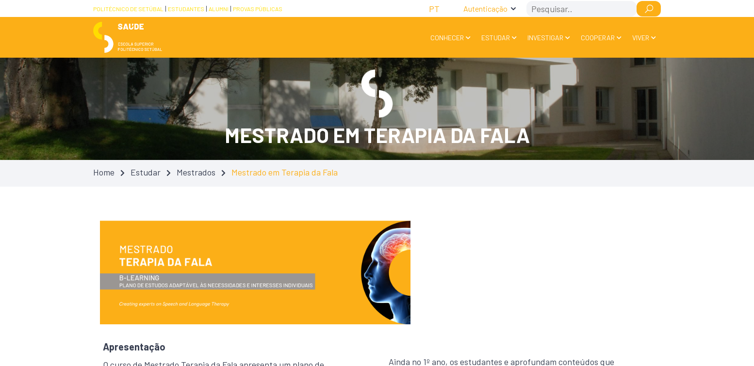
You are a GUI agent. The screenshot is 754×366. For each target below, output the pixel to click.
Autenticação (485, 8)
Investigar (545, 37)
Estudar (495, 37)
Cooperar (598, 37)
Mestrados (196, 172)
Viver (640, 37)
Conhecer (447, 37)
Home (104, 172)
